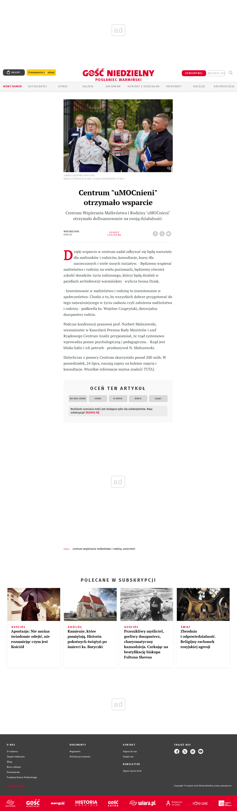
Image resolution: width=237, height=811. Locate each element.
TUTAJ (149, 369)
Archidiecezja (224, 86)
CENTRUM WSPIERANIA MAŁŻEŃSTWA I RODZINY (97, 548)
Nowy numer (12, 86)
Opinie (62, 86)
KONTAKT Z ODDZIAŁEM (144, 86)
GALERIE (88, 86)
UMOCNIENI (129, 548)
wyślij (169, 232)
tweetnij (162, 232)
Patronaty (174, 86)
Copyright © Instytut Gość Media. (189, 786)
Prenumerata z (41, 72)
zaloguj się (216, 73)
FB (156, 232)
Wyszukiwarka (230, 72)
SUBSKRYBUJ (194, 73)
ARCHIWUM (113, 86)
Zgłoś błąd (15, 786)
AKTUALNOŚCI (37, 86)
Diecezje (199, 86)
